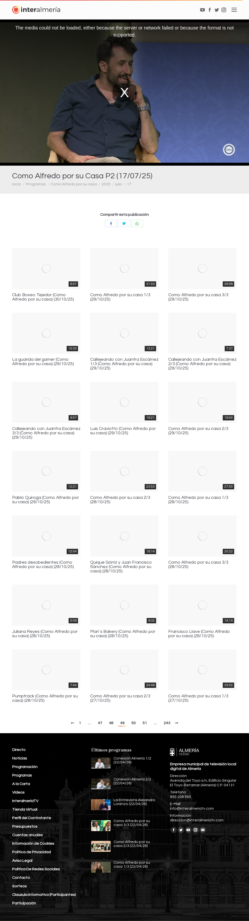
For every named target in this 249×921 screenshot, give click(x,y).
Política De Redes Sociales (36, 869)
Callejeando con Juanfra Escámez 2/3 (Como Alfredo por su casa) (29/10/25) (202, 363)
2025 (106, 184)
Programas (36, 184)
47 (100, 723)
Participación (24, 903)
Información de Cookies (33, 843)
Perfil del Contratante (31, 818)
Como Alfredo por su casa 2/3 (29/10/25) (198, 431)
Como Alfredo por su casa (74, 184)
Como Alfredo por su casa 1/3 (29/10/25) (120, 297)
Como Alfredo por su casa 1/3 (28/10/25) (198, 499)
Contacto (21, 878)
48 (111, 723)
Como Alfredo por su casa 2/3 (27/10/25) (120, 698)
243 (167, 723)
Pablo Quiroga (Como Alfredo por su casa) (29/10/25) (45, 499)
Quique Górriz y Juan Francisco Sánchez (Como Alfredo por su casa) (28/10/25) (121, 566)
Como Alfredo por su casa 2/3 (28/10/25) (120, 499)
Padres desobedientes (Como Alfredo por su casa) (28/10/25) (43, 564)
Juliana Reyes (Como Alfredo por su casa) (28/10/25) (45, 633)
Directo (19, 750)
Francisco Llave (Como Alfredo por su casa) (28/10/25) (199, 633)
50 (133, 723)
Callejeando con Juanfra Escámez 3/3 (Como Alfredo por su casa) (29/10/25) (46, 433)
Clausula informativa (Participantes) (44, 895)
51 (144, 723)
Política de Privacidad (31, 852)
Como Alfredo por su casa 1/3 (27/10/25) (198, 698)
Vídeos (18, 792)
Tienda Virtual (24, 809)
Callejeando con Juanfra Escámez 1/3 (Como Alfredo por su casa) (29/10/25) (124, 363)
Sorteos (19, 886)
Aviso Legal (22, 861)
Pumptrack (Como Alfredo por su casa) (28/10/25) (45, 698)
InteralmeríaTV (25, 801)
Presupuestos (24, 826)
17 (129, 184)
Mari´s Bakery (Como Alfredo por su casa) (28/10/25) (122, 633)
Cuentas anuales (27, 835)
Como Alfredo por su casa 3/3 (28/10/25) (198, 564)
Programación (24, 767)
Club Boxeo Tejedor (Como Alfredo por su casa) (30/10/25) (43, 297)
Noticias (19, 758)
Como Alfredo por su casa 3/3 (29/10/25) (198, 297)
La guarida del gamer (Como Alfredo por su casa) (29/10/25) (43, 361)
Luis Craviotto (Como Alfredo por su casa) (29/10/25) (123, 431)
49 (122, 723)
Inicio (16, 184)
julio (118, 184)
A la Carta (21, 784)
